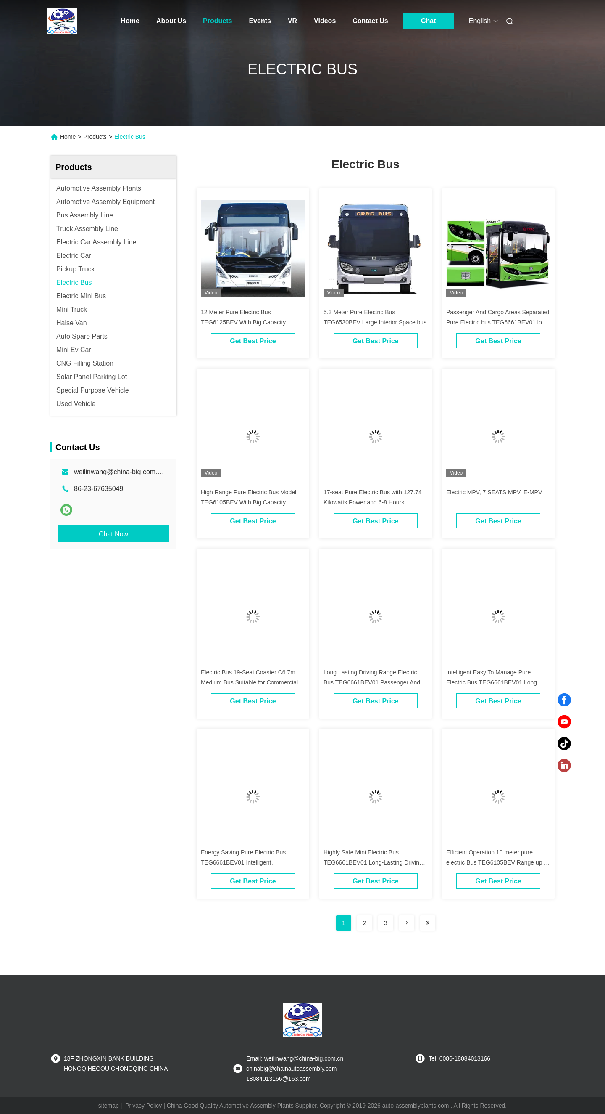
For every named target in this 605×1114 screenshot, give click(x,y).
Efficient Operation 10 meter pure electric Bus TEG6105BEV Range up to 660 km (497, 862)
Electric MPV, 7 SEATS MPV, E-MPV (494, 492)
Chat (428, 20)
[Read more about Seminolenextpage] (406, 923)
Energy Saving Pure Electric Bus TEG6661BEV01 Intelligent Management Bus (243, 862)
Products (217, 20)
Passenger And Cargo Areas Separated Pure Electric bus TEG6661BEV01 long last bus (497, 322)
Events (260, 20)
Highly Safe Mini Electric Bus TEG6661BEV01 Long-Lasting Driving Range (373, 862)
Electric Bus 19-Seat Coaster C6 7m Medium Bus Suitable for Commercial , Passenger (251, 682)
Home (130, 20)
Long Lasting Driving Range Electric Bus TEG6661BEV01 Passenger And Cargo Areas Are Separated (372, 682)
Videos (325, 20)
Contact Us (370, 20)
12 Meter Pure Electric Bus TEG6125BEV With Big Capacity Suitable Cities (243, 322)
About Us (171, 20)
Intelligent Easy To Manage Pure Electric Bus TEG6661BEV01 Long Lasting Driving (491, 682)
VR (292, 20)
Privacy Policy (143, 1105)
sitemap (108, 1105)
